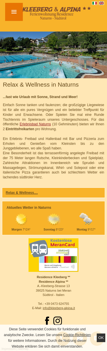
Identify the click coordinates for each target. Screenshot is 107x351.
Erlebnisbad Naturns (35, 124)
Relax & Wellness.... (22, 193)
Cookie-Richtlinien (77, 335)
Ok (101, 338)
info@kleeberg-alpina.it (59, 308)
